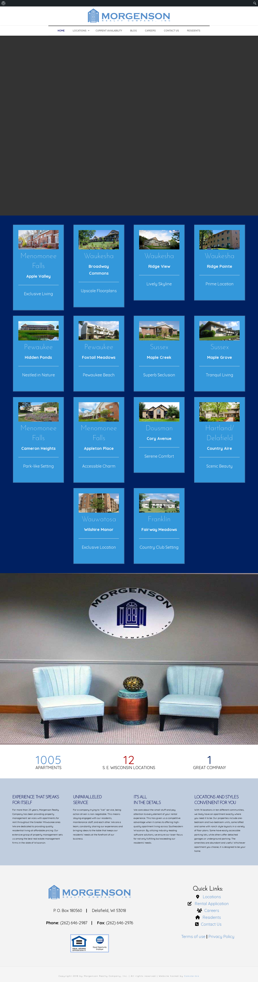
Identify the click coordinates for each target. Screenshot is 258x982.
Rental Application (211, 903)
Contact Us (211, 924)
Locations (211, 896)
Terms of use (193, 936)
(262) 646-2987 (73, 922)
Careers (210, 910)
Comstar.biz (191, 976)
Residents (211, 917)
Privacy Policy (221, 936)
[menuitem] (3, 3)
